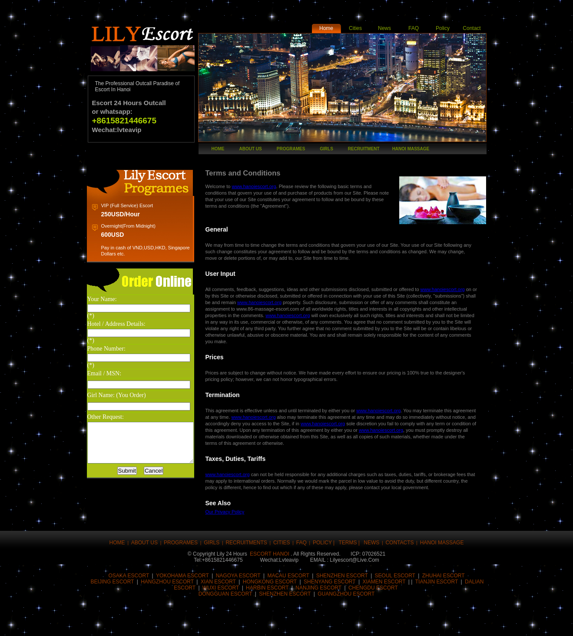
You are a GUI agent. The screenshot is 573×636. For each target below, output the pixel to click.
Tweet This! (131, 624)
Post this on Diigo (366, 624)
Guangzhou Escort (346, 594)
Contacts (399, 543)
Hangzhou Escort (167, 582)
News (384, 28)
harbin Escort (267, 588)
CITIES (281, 543)
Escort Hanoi (269, 554)
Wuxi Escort (220, 588)
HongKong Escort (270, 582)
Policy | (324, 543)
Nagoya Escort (238, 576)
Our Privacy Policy (237, 511)
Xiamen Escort (383, 582)
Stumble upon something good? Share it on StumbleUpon (288, 624)
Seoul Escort (395, 576)
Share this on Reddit (236, 624)
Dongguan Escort (225, 594)
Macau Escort (288, 576)
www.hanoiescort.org (266, 186)
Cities (355, 28)
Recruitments (246, 543)
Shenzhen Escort (285, 594)
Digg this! (183, 624)
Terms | (349, 543)
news (371, 543)
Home (326, 28)
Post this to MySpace (392, 624)
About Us (250, 148)
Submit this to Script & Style (209, 624)
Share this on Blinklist (340, 624)
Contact (471, 28)
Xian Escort (218, 582)
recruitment (364, 148)
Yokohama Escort (182, 576)
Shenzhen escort (342, 576)
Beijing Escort (112, 582)
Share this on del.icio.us (262, 624)
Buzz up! (157, 624)
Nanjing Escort (318, 588)
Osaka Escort (128, 576)
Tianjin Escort (436, 582)
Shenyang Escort (330, 582)
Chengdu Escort (373, 588)
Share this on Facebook (105, 624)
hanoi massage (411, 148)
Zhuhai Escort (443, 576)
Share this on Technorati (314, 624)
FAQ (413, 28)
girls (326, 148)
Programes (291, 148)
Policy (443, 28)
